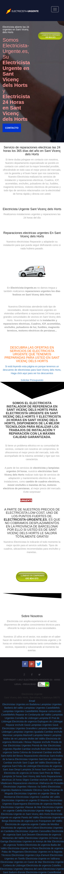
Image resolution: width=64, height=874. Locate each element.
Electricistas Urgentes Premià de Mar (27, 745)
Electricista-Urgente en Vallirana (43, 858)
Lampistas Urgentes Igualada (27, 731)
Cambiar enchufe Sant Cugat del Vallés (24, 762)
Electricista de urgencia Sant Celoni (20, 827)
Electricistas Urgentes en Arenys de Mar (30, 841)
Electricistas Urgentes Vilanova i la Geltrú (25, 786)
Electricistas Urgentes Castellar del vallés (38, 797)
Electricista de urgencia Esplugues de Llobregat (37, 721)
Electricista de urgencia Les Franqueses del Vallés (35, 821)
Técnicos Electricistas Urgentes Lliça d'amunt (25, 855)
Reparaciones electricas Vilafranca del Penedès (38, 783)
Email (32, 701)
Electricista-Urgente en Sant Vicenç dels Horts (25, 814)
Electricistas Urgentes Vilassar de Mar (21, 807)
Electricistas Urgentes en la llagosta (43, 851)
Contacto (11, 127)
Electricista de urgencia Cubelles (43, 865)
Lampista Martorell (22, 735)
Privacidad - (30, 684)
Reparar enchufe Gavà (18, 725)
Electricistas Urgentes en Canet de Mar (21, 862)
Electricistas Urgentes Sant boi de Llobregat (38, 759)
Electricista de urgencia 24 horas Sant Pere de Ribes (32, 773)
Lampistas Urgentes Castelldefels (42, 707)
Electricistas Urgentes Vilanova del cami (21, 868)
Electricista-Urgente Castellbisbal (43, 872)
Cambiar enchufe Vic (41, 779)
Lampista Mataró (42, 735)
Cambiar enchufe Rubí (34, 749)
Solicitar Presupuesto (32, 380)
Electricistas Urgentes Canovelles (33, 831)
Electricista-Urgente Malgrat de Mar (42, 810)
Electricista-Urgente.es (38, 680)
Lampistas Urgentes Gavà (44, 725)
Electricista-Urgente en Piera (23, 848)
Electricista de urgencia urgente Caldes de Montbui (32, 824)
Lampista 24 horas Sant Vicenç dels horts (24, 776)
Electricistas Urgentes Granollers (19, 728)
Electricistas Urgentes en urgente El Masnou (25, 800)
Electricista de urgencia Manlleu (45, 803)
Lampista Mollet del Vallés (31, 738)
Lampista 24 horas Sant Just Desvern (41, 769)
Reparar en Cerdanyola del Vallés (33, 714)
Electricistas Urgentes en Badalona (21, 704)
